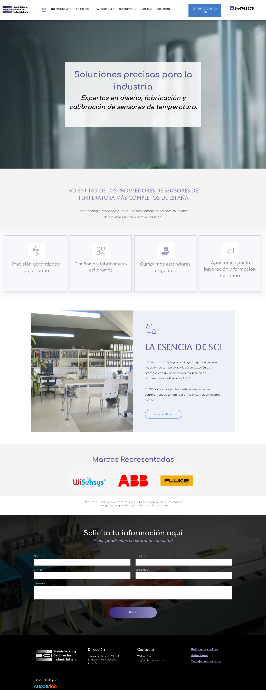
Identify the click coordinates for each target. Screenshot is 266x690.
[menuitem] (44, 9)
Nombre (39, 556)
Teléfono (141, 556)
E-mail (38, 569)
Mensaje (39, 583)
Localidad (142, 569)
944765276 (144, 656)
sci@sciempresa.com (151, 660)
